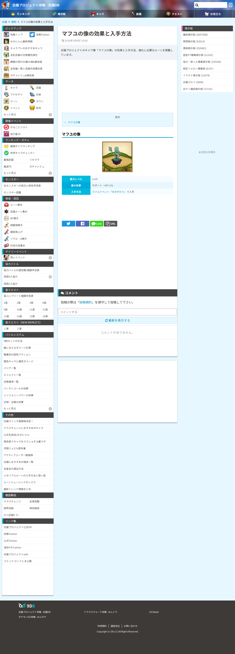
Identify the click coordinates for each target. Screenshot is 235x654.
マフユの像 (74, 122)
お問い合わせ (130, 625)
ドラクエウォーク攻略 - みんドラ (100, 611)
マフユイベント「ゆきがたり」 (109, 191)
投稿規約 (85, 302)
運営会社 (115, 625)
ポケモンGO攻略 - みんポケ (32, 616)
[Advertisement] (117, 259)
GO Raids (154, 611)
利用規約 (102, 625)
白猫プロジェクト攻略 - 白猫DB (35, 4)
